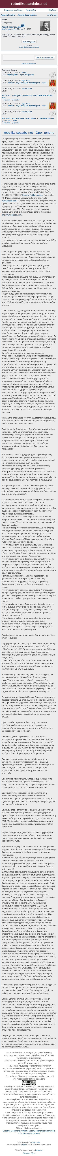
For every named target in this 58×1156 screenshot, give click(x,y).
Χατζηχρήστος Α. (9, 29)
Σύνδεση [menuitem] (52, 10)
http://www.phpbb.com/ (12, 215)
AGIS (24, 72)
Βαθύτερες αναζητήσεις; (29, 63)
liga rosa (26, 81)
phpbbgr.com (38, 1150)
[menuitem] (26, 1153)
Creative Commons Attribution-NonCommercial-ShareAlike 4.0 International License (29, 1132)
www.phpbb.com (9, 201)
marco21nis (27, 89)
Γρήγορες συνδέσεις (13, 10)
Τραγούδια (31, 10)
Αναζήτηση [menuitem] (52, 15)
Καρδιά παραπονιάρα (11, 27)
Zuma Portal (35, 1142)
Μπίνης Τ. (21, 29)
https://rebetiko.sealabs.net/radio (29, 47)
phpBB (23, 1144)
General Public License (32, 195)
